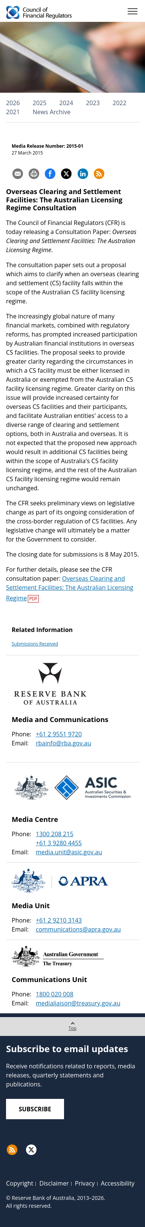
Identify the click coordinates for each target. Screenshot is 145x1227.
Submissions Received (35, 644)
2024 (66, 103)
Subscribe (35, 1109)
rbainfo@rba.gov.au (63, 743)
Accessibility (117, 1183)
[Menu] (132, 12)
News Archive (51, 112)
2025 (40, 103)
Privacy (85, 1183)
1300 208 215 (54, 834)
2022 (120, 103)
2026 (13, 103)
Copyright (19, 1183)
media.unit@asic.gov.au (69, 852)
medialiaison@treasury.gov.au (78, 1003)
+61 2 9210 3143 (59, 920)
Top (72, 1024)
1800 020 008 (54, 994)
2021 (13, 112)
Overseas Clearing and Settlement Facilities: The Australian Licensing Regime (69, 588)
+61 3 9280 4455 (59, 843)
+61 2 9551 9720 (59, 734)
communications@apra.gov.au (78, 929)
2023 (93, 103)
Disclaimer (54, 1183)
